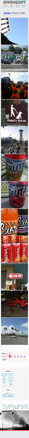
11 (18, 357)
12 (21, 357)
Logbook (11, 377)
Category (11, 7)
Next (4, 360)
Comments (10, 401)
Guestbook (11, 375)
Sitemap (15, 415)
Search (23, 5)
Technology (4, 375)
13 (24, 357)
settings (11, 399)
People (4, 401)
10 (15, 357)
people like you (13, 413)
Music (10, 385)
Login (4, 402)
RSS (27, 415)
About (23, 7)
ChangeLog (11, 383)
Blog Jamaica (4, 381)
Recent (17, 5)
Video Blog (4, 385)
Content (11, 411)
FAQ (22, 415)
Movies (11, 381)
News (11, 5)
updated (20, 411)
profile (4, 399)
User (17, 7)
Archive (5, 7)
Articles (10, 379)
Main (5, 5)
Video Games (10, 387)
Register (10, 402)
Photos (4, 379)
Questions (4, 377)
